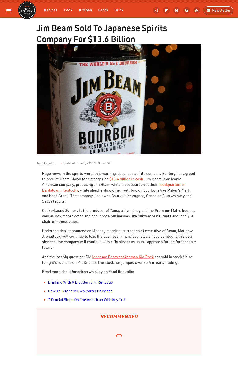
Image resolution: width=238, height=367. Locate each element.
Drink (119, 9)
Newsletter (218, 10)
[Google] (186, 10)
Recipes (50, 9)
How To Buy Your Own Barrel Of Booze (80, 290)
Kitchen (85, 9)
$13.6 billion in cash (126, 179)
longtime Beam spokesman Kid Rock (123, 256)
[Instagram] (156, 10)
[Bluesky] (176, 10)
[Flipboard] (166, 10)
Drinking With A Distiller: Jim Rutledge (80, 282)
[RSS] (196, 10)
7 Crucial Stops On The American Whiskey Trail (87, 299)
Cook (68, 9)
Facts (103, 9)
